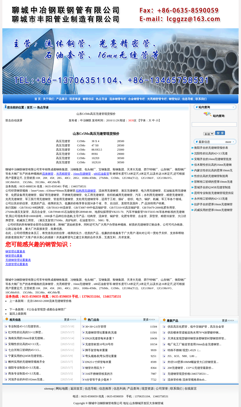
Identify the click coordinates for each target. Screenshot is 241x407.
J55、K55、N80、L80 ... (182, 356)
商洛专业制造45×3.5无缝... (24, 373)
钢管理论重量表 (15, 251)
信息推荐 (104, 388)
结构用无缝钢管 (86, 190)
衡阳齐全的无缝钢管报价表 (211, 147)
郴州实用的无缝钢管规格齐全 (26, 361)
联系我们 (176, 388)
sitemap (49, 388)
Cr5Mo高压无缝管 (92, 134)
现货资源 (148, 388)
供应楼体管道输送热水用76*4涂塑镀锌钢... (194, 332)
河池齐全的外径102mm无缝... (26, 379)
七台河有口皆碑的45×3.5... (24, 350)
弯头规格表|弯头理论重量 (100, 356)
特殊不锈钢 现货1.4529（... (184, 350)
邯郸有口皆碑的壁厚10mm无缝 (213, 181)
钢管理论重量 (13, 255)
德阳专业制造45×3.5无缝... (24, 367)
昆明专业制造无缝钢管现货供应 (214, 193)
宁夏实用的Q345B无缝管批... (26, 356)
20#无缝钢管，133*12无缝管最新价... (190, 368)
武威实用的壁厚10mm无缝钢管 (213, 210)
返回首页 (75, 388)
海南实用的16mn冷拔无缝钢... (26, 338)
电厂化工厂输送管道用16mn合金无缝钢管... (194, 344)
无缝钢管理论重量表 (18, 260)
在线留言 (191, 388)
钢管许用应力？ (94, 368)
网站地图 (62, 388)
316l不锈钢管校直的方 (98, 373)
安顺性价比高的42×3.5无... (24, 344)
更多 (67, 319)
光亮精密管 (63, 173)
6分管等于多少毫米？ (98, 379)
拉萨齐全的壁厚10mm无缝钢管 (213, 204)
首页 (29, 107)
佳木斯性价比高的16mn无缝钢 (213, 164)
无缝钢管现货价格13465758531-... (188, 373)
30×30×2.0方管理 (95, 326)
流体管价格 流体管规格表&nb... (187, 379)
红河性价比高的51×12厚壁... (25, 332)
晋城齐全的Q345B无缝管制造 (212, 187)
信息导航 (91, 388)
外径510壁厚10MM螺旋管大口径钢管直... (193, 362)
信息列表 (119, 388)
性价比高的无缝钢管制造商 (211, 176)
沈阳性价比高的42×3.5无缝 (211, 153)
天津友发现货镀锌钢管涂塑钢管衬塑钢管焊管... (197, 338)
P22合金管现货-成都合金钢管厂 (46, 309)
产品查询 (133, 388)
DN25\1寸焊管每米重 (97, 362)
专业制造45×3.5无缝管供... (24, 326)
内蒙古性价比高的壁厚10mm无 (213, 170)
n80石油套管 (101, 173)
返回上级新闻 (17, 313)
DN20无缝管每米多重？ (99, 338)
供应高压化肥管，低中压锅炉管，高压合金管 (196, 326)
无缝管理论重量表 (16, 264)
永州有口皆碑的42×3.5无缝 (211, 198)
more (228, 142)
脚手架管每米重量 (96, 350)
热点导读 (42, 107)
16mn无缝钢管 (82, 173)
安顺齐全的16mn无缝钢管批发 (213, 159)
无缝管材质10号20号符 (98, 344)
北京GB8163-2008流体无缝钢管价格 (49, 301)
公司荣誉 (162, 388)
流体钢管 (47, 173)
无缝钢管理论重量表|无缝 (100, 332)
